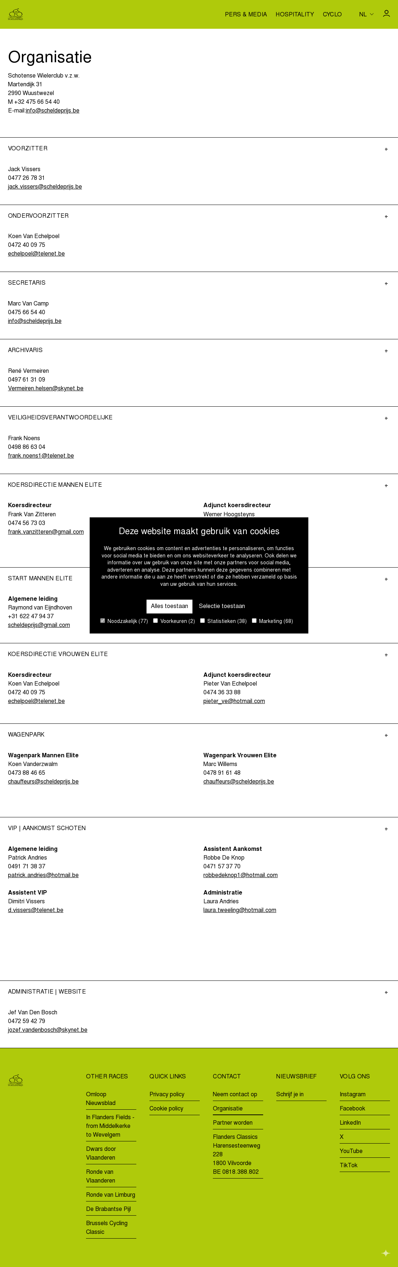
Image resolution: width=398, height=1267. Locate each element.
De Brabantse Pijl (108, 1209)
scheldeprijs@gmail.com (39, 625)
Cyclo (332, 15)
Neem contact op (235, 1095)
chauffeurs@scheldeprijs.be (43, 782)
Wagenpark (26, 735)
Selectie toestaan (222, 606)
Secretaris (27, 283)
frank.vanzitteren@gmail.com (46, 532)
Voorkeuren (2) (174, 621)
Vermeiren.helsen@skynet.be (45, 389)
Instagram (353, 1095)
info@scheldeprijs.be (52, 111)
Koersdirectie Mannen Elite (55, 485)
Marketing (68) (272, 621)
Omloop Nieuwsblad (101, 1099)
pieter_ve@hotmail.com (234, 701)
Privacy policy (166, 1095)
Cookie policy (166, 1109)
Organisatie (228, 1109)
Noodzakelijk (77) (124, 621)
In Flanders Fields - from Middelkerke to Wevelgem (110, 1126)
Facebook (352, 1109)
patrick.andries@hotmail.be (43, 876)
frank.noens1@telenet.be (41, 456)
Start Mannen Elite (40, 579)
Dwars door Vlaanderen (101, 1153)
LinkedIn (350, 1123)
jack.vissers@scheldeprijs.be (45, 187)
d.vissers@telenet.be (35, 910)
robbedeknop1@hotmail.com (240, 876)
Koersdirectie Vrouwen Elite (58, 655)
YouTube (351, 1151)
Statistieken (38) (223, 621)
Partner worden (233, 1123)
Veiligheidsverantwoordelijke (60, 418)
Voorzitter (27, 149)
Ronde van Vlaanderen (100, 1176)
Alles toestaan (169, 606)
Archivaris (25, 351)
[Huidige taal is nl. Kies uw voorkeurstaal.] (366, 14)
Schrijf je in (290, 1095)
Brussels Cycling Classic (107, 1228)
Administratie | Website (47, 992)
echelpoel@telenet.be (36, 254)
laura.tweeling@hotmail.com (239, 910)
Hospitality (295, 15)
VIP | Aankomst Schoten (47, 829)
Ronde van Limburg (110, 1195)
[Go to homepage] (15, 14)
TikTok (349, 1166)
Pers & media (246, 15)
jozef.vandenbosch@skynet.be (47, 1030)
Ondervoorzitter (38, 216)
